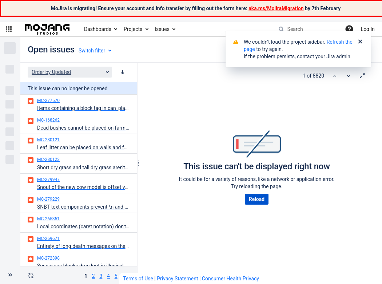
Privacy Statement (177, 278)
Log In (368, 29)
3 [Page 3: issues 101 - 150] (100, 276)
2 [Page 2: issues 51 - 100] (93, 276)
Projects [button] (133, 29)
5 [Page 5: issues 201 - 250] (116, 276)
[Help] (349, 29)
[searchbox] (307, 29)
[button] (9, 29)
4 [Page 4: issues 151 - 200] (108, 276)
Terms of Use (138, 278)
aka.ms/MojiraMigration (275, 8)
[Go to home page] (47, 29)
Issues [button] (162, 29)
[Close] (360, 42)
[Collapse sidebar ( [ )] (10, 274)
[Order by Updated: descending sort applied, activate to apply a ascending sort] (123, 72)
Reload (256, 199)
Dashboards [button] (97, 29)
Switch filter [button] (92, 51)
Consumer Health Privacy (230, 278)
